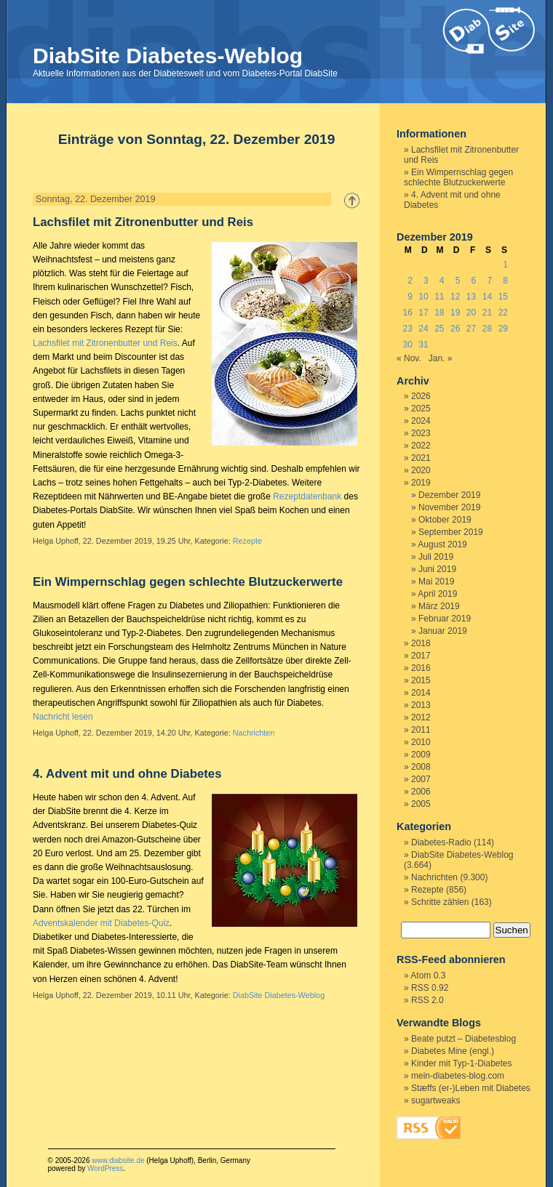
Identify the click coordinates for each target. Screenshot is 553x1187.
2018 (421, 643)
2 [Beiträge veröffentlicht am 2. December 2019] (410, 280)
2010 (421, 742)
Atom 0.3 (427, 975)
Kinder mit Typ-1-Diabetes (461, 1063)
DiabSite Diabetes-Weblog (168, 56)
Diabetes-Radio (441, 842)
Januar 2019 (442, 631)
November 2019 (449, 507)
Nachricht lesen (63, 717)
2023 (421, 433)
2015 (421, 680)
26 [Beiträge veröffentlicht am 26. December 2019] (455, 328)
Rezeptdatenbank (307, 496)
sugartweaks (435, 1100)
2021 (421, 458)
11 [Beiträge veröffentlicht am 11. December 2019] (439, 296)
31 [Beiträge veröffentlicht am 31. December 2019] (423, 344)
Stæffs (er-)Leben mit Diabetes (470, 1088)
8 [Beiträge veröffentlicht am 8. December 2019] (505, 280)
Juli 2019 (435, 557)
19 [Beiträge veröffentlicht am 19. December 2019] (455, 312)
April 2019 (437, 594)
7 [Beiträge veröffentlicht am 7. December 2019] (489, 280)
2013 (421, 705)
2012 (421, 717)
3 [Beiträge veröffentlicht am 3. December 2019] (426, 280)
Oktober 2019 (445, 520)
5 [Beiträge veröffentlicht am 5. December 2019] (458, 280)
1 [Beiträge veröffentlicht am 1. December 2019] (505, 264)
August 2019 (442, 544)
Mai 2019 (436, 581)
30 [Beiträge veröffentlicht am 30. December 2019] (407, 344)
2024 (421, 421)
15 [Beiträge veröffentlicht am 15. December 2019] (503, 296)
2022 (421, 445)
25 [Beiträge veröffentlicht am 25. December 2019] (439, 328)
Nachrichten (254, 732)
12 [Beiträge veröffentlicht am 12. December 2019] (455, 296)
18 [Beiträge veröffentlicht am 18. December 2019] (439, 312)
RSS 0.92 (429, 988)
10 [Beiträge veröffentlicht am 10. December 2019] (423, 296)
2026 (421, 396)
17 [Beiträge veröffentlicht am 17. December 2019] (423, 312)
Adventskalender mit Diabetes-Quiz (101, 923)
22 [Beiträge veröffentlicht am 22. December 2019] (503, 312)
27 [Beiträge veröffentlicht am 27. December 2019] (471, 328)
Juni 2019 (437, 569)
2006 (421, 791)
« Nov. (409, 358)
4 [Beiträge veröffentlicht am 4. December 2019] (442, 280)
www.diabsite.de (118, 1160)
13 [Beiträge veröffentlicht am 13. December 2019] (471, 296)
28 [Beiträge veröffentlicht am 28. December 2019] (487, 328)
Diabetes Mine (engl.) (452, 1051)
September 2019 (450, 532)
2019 (421, 483)
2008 (421, 767)
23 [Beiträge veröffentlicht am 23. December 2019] (407, 328)
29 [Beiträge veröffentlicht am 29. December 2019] (503, 328)
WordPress (105, 1168)
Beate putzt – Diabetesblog (463, 1039)
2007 (421, 779)
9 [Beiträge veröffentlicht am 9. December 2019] (410, 296)
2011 (421, 730)
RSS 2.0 (427, 1000)
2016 (421, 668)
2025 (421, 408)
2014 (421, 693)
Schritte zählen (440, 902)
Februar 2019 (444, 618)
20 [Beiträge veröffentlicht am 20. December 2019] (471, 312)
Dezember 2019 (449, 495)
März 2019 (439, 606)
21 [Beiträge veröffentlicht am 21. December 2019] (487, 312)
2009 (421, 754)
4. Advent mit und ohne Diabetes (127, 774)
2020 (421, 470)
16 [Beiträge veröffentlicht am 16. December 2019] (407, 312)
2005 (421, 804)
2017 (421, 656)
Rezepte (247, 540)
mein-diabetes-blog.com (457, 1076)
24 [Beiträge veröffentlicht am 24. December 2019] (423, 328)
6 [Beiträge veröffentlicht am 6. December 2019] (474, 280)
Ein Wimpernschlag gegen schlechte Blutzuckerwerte (188, 582)
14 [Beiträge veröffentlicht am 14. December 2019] (487, 296)
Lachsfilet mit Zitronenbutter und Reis (143, 222)
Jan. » (441, 358)
